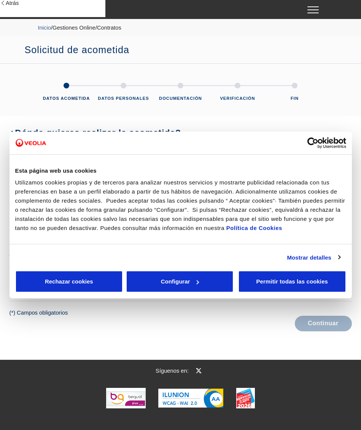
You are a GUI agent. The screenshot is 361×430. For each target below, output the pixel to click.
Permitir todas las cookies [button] (292, 281)
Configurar (124, 281)
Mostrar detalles (309, 257)
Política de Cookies (254, 228)
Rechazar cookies (50, 281)
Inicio (44, 28)
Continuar (323, 323)
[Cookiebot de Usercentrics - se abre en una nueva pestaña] (313, 142)
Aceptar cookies (197, 281)
